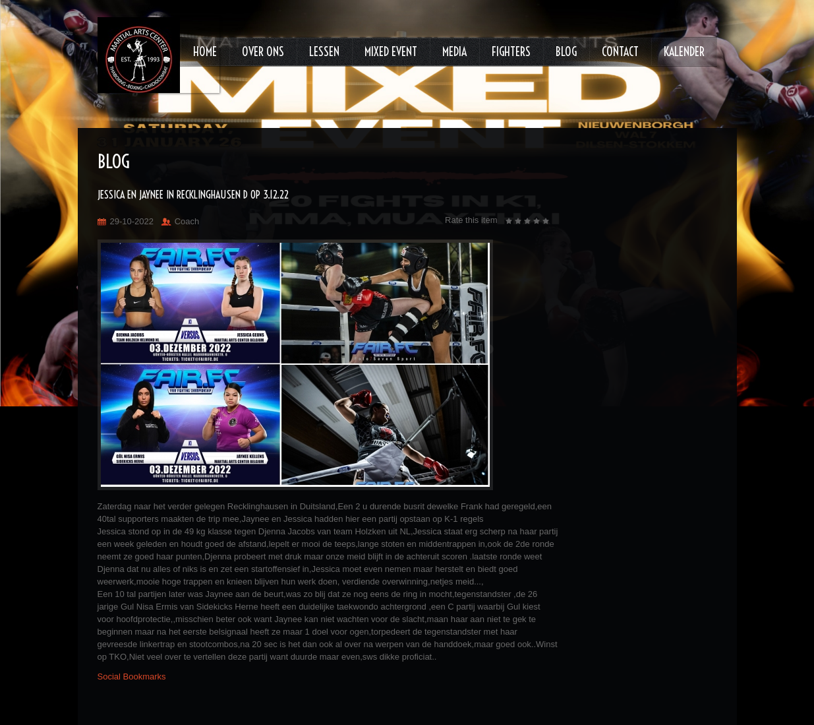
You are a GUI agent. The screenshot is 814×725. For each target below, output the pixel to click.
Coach (187, 221)
